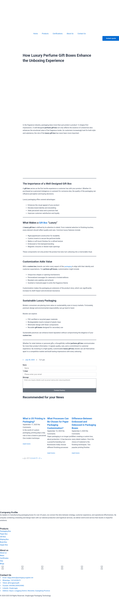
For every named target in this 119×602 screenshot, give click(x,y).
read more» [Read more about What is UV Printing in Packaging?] (27, 444)
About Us (70, 34)
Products (45, 34)
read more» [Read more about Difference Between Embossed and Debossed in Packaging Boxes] (76, 453)
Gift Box (43, 222)
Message (26, 377)
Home (35, 34)
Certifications (58, 34)
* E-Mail (25, 371)
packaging (68, 266)
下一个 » (39, 458)
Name (25, 365)
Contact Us (82, 34)
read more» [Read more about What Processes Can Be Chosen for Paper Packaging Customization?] (51, 453)
